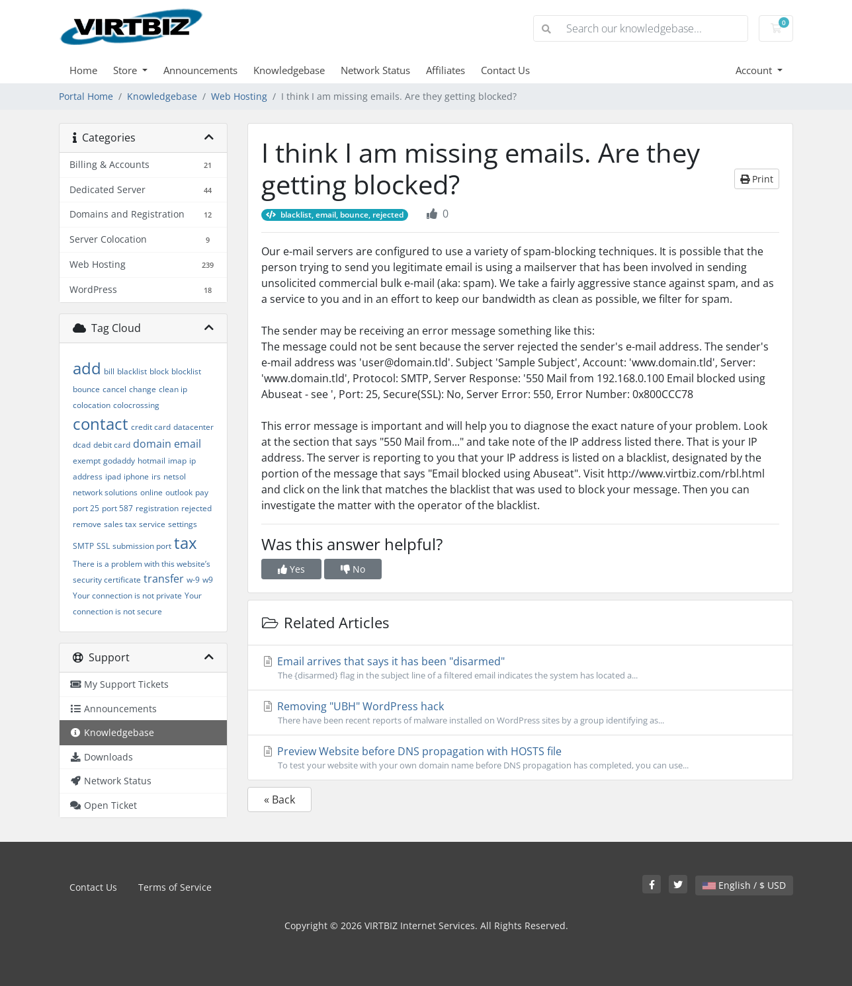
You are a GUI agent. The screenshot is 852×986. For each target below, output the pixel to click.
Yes (291, 569)
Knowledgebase (289, 70)
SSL (103, 546)
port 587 (117, 508)
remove (87, 524)
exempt (87, 460)
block (159, 371)
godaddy (119, 460)
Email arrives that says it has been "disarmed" (520, 668)
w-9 (193, 579)
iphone (136, 476)
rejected (196, 508)
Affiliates (445, 70)
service (152, 524)
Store (126, 70)
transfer (164, 578)
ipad (113, 476)
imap (177, 460)
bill (109, 371)
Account (755, 70)
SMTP (83, 546)
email (187, 443)
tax (185, 543)
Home (83, 70)
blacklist (132, 371)
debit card (111, 444)
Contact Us (505, 70)
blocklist (186, 371)
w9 (207, 579)
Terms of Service (175, 887)
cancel (114, 389)
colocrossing (136, 405)
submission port (141, 546)
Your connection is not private (127, 595)
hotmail (151, 460)
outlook (178, 492)
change (142, 389)
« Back (279, 799)
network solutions (105, 492)
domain (152, 443)
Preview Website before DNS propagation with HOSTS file (520, 758)
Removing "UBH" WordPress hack (520, 713)
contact (100, 423)
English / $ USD (744, 885)
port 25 (86, 508)
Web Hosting (239, 96)
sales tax (120, 524)
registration (157, 508)
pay (201, 492)
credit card (151, 426)
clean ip (173, 389)
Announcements (200, 70)
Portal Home (86, 96)
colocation (91, 405)
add (87, 368)
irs (156, 476)
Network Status (375, 70)
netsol (174, 476)
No (353, 569)
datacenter (193, 426)
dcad (82, 444)
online (151, 492)
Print (756, 179)
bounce (86, 389)
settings (182, 524)
